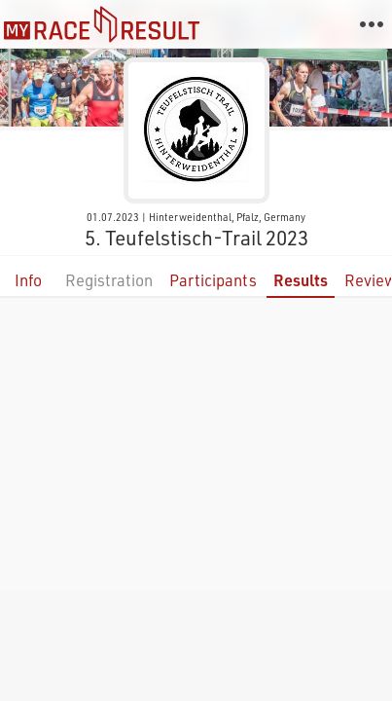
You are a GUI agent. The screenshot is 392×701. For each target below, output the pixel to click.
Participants (213, 280)
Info (28, 280)
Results (300, 280)
